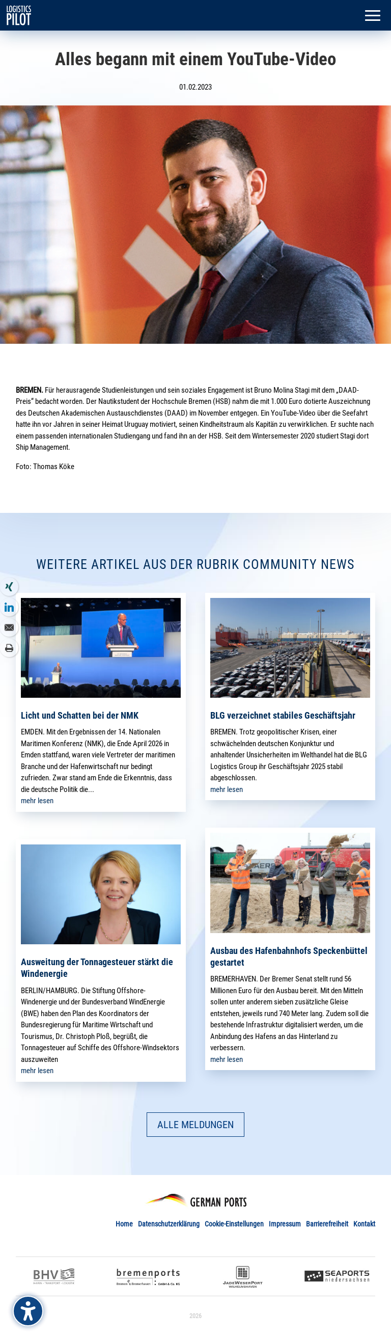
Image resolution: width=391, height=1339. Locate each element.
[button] (372, 16)
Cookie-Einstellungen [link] (234, 1224)
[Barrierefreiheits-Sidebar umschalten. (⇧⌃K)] (28, 1311)
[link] (19, 14)
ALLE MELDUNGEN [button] (195, 1124)
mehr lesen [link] (37, 800)
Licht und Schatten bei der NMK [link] (79, 715)
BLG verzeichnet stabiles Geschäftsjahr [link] (282, 715)
